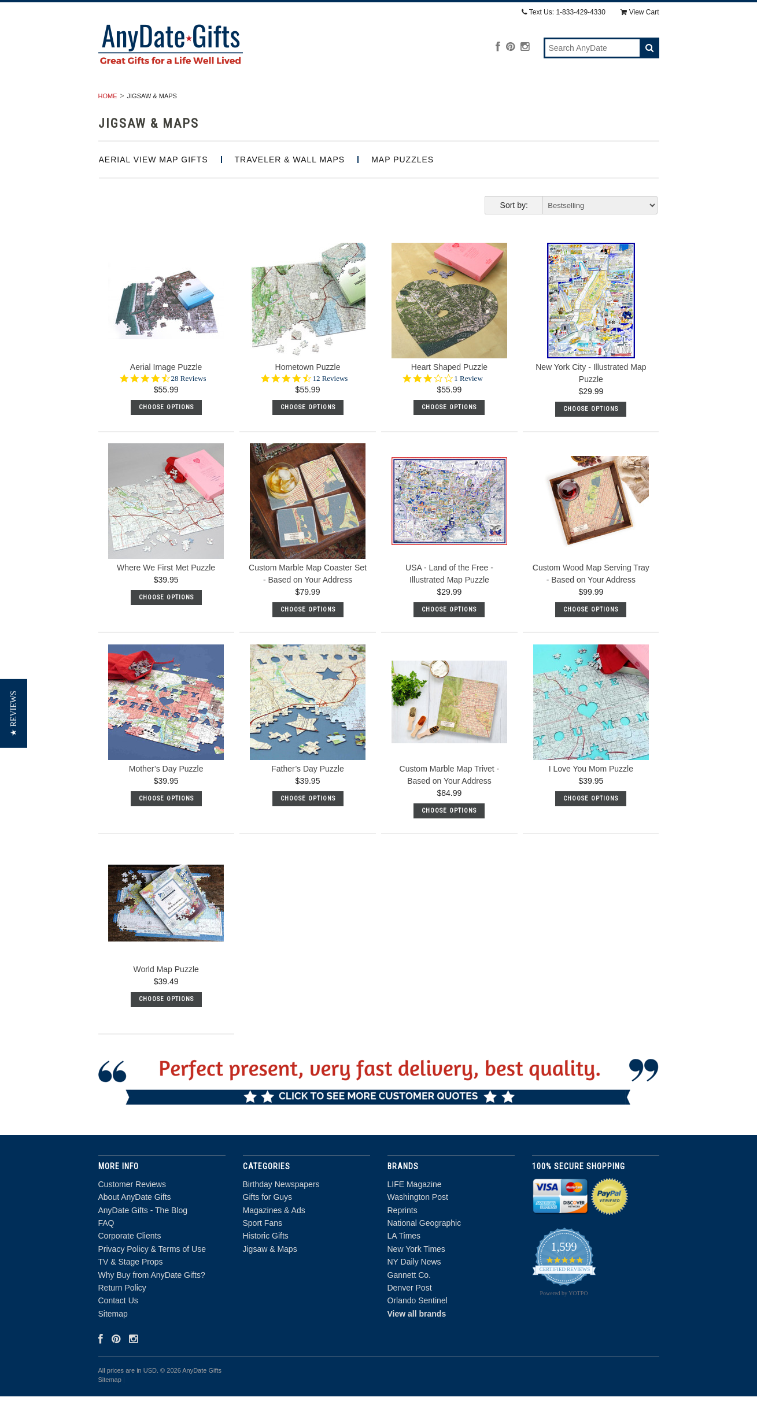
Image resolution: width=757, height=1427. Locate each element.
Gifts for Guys (268, 101)
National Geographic (424, 1253)
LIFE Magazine (414, 1215)
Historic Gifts (522, 101)
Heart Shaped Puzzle (449, 397)
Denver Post (409, 1318)
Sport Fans (443, 101)
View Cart (640, 12)
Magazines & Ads (360, 101)
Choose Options (166, 438)
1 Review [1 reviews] (468, 409)
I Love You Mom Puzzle (591, 799)
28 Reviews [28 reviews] (188, 409)
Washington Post (417, 1228)
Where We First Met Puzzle (166, 598)
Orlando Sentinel (417, 1331)
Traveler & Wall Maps (290, 190)
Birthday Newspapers (166, 101)
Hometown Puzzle (308, 397)
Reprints (402, 1241)
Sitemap (113, 1344)
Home (107, 126)
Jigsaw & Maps (607, 101)
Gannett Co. (409, 1305)
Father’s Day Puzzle (307, 799)
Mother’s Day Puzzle (166, 799)
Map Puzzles (402, 190)
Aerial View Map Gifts (153, 190)
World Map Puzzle (165, 1000)
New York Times (416, 1279)
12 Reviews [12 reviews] (330, 409)
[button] (13, 713)
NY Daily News (414, 1293)
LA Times (404, 1267)
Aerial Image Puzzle (166, 397)
